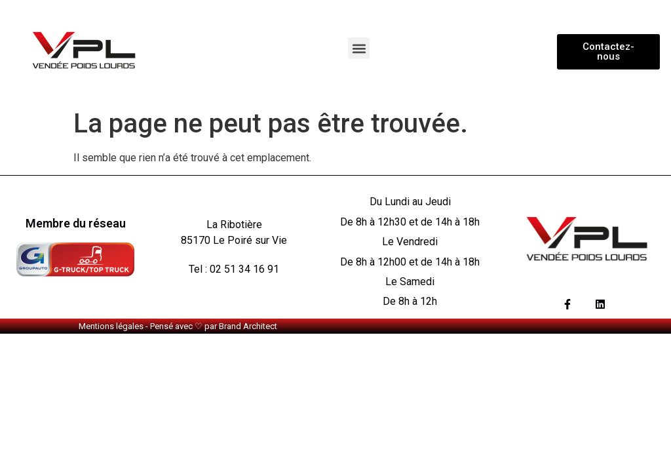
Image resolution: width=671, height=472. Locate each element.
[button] (359, 48)
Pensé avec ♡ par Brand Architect (213, 326)
